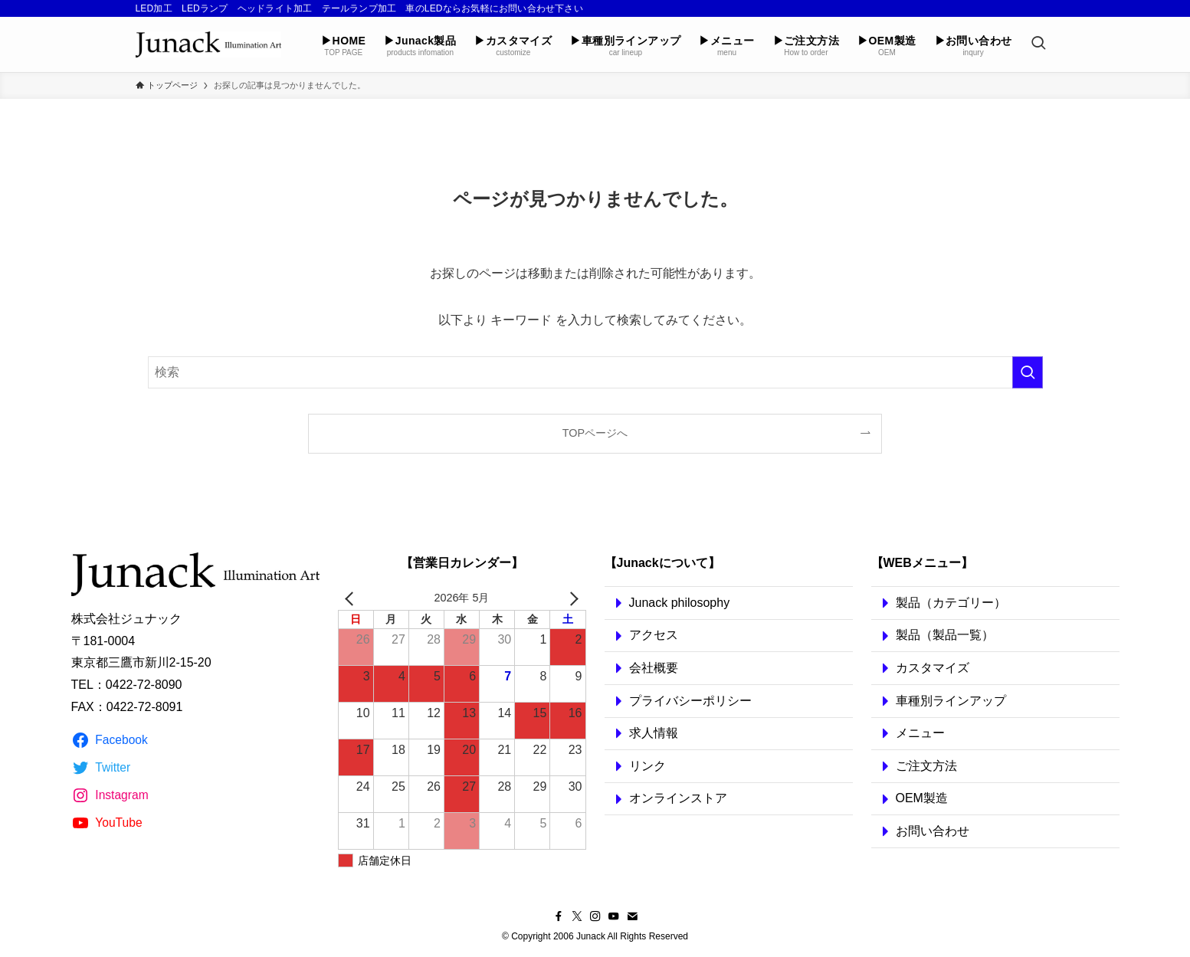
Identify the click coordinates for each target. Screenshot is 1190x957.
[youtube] (614, 916)
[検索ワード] (595, 372)
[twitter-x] (577, 916)
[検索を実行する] (1027, 372)
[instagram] (595, 916)
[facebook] (558, 916)
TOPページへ (595, 433)
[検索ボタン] (1038, 44)
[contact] (632, 916)
